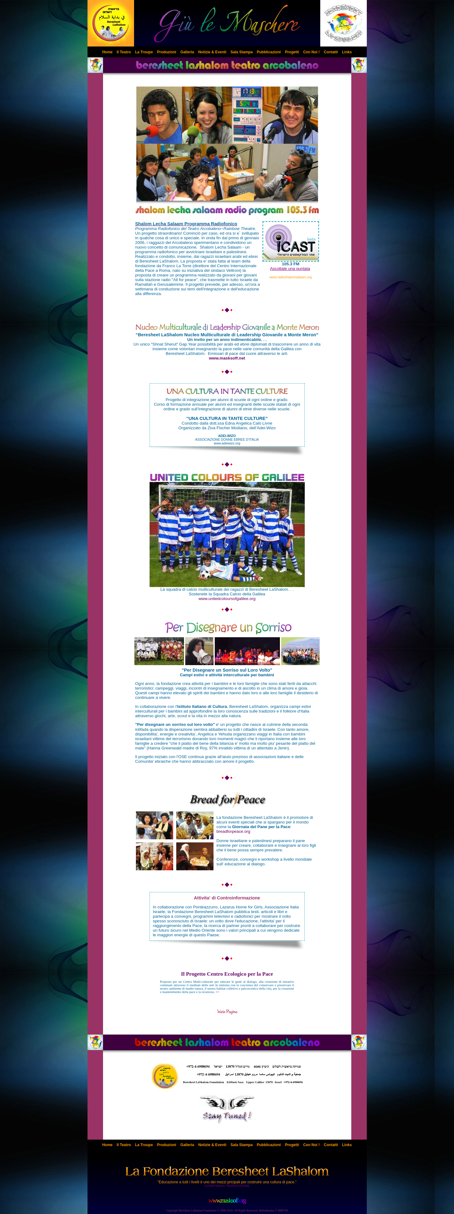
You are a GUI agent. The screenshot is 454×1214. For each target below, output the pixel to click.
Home (107, 52)
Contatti (331, 52)
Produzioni (166, 52)
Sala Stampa (242, 52)
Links (347, 52)
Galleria (187, 52)
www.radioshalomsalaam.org (290, 277)
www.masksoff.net (227, 358)
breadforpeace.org (233, 831)
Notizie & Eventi (212, 52)
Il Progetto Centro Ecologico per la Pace (227, 974)
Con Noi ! (311, 52)
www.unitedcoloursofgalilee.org (227, 598)
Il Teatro (124, 52)
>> (227, 987)
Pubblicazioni (269, 52)
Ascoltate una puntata (290, 268)
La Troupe (144, 52)
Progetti (292, 52)
